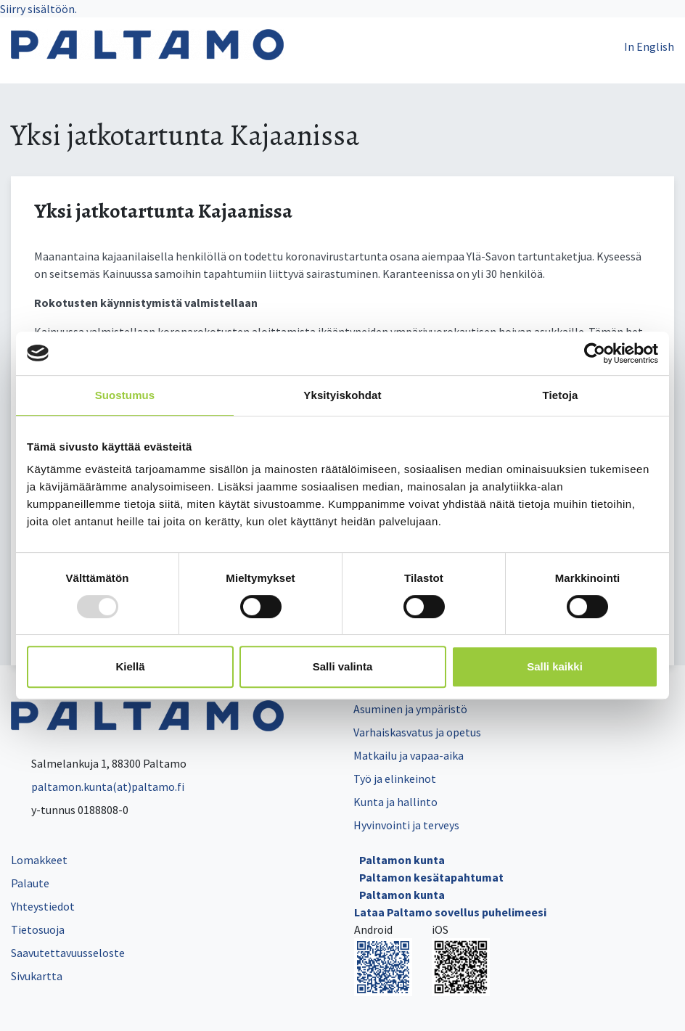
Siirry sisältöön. (38, 8)
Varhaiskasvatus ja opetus (417, 732)
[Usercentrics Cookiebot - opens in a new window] (594, 353)
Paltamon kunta (402, 860)
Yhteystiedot (43, 906)
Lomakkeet (39, 860)
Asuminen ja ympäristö (410, 709)
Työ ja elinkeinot (394, 778)
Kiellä (129, 666)
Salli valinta (343, 666)
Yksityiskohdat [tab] (342, 395)
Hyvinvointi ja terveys (406, 825)
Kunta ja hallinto (395, 801)
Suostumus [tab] (125, 395)
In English (649, 46)
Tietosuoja (38, 929)
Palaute (30, 883)
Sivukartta (36, 976)
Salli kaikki (555, 666)
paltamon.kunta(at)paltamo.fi (97, 786)
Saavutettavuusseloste (68, 952)
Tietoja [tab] (560, 395)
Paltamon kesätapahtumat (431, 877)
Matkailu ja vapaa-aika (408, 755)
